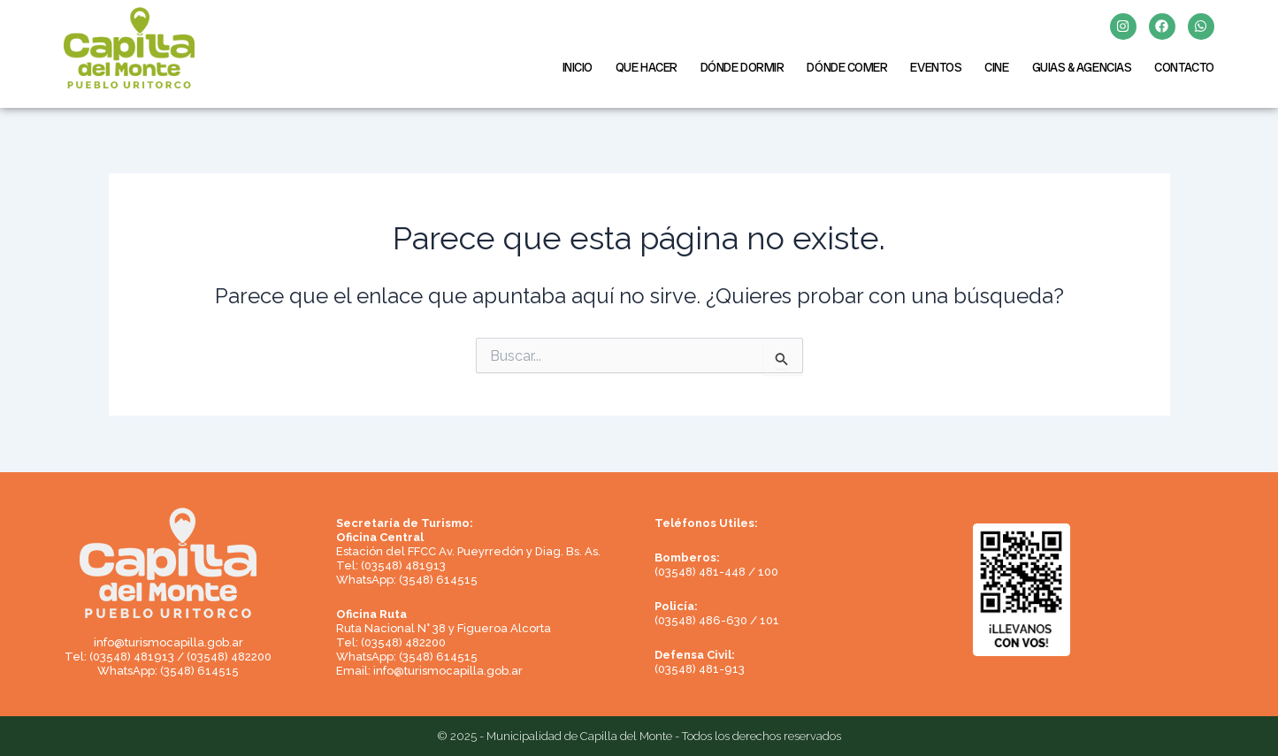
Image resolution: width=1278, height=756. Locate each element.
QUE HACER (646, 67)
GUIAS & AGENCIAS (1082, 67)
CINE (996, 67)
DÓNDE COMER (847, 67)
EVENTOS (935, 67)
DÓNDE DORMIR (742, 67)
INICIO (577, 67)
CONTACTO (1183, 67)
